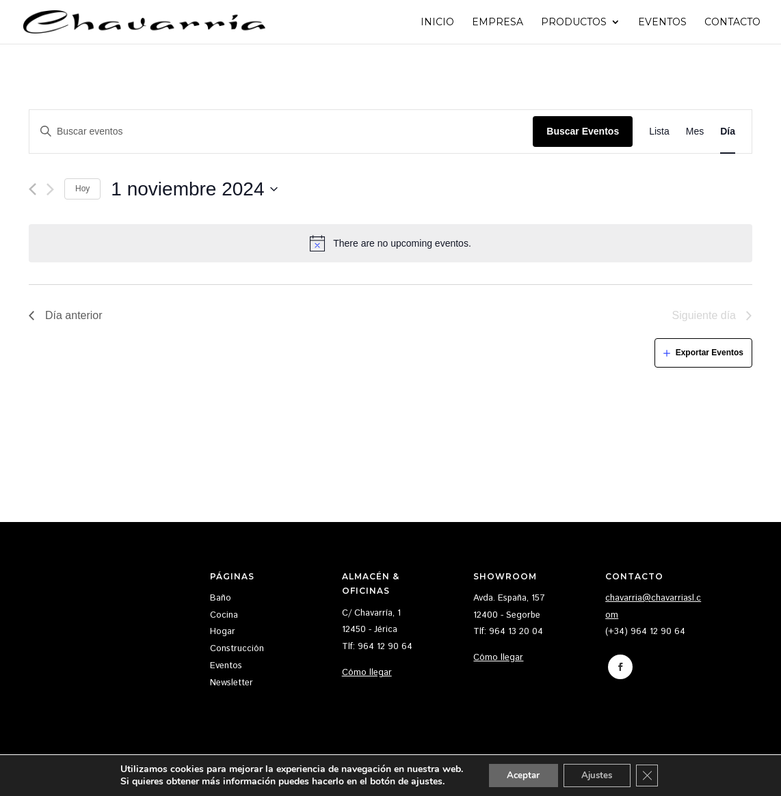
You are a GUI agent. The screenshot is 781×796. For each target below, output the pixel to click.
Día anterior (74, 315)
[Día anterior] (32, 189)
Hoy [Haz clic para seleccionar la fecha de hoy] (82, 188)
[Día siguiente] (50, 189)
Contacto (732, 22)
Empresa (497, 22)
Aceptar (519, 774)
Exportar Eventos (709, 352)
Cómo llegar (367, 672)
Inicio (437, 22)
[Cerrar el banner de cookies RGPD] (653, 775)
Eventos (662, 22)
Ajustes (599, 774)
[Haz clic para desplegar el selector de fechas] (194, 189)
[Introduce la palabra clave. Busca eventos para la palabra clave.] (281, 131)
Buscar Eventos (582, 131)
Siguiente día (704, 315)
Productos (574, 22)
